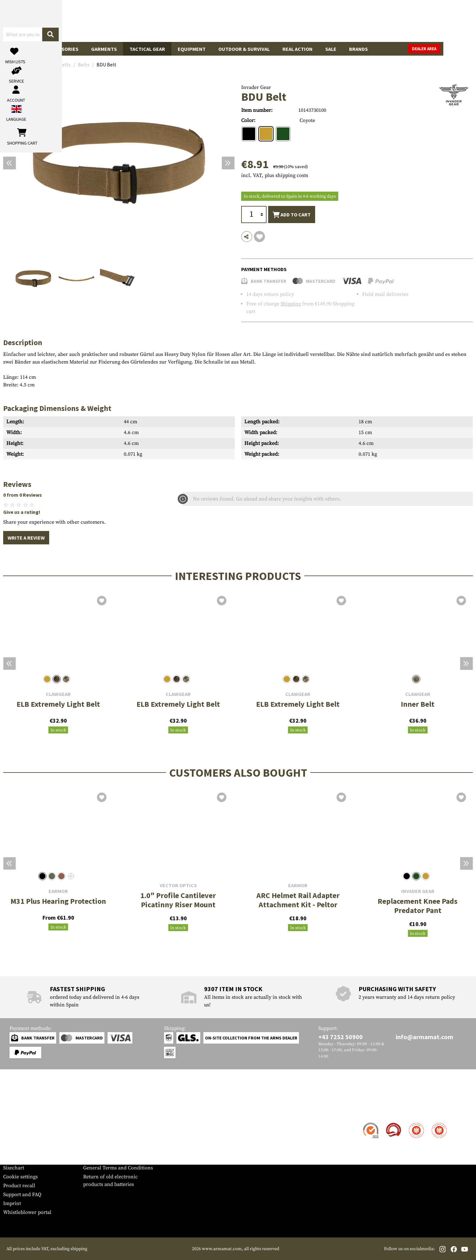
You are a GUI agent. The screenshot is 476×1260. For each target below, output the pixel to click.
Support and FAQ (22, 1194)
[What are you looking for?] (212, 20)
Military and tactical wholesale (118, 1132)
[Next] (228, 163)
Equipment (192, 49)
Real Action (297, 49)
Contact (12, 1123)
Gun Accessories (57, 49)
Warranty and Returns (28, 1150)
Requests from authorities (112, 1141)
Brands (358, 49)
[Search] (289, 20)
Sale (330, 49)
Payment (13, 1141)
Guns (16, 49)
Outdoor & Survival (244, 49)
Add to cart (292, 214)
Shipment (14, 1132)
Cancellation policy (105, 1159)
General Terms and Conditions (118, 1168)
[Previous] (9, 163)
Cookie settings (20, 1177)
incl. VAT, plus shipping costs (274, 175)
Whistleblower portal (27, 1212)
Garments (104, 49)
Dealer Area (457, 48)
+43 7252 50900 (340, 1037)
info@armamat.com (424, 1037)
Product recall (19, 1185)
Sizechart (13, 1168)
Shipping (291, 304)
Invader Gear (256, 87)
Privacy (91, 1150)
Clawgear (58, 694)
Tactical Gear (147, 49)
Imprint (12, 1203)
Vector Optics (178, 885)
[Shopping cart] (433, 20)
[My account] (374, 20)
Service (15, 1111)
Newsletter (15, 1159)
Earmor (58, 891)
